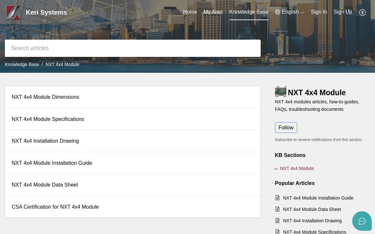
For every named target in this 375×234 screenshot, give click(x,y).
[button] (290, 12)
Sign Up (343, 12)
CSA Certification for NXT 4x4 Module (55, 207)
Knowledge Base (22, 64)
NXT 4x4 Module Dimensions (45, 97)
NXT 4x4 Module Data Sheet (45, 185)
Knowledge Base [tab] (248, 12)
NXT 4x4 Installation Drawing (45, 141)
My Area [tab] (213, 12)
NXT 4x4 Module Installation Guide (52, 163)
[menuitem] (319, 12)
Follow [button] (286, 127)
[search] (133, 48)
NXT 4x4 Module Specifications (48, 119)
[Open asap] (362, 221)
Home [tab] (190, 12)
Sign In (319, 12)
